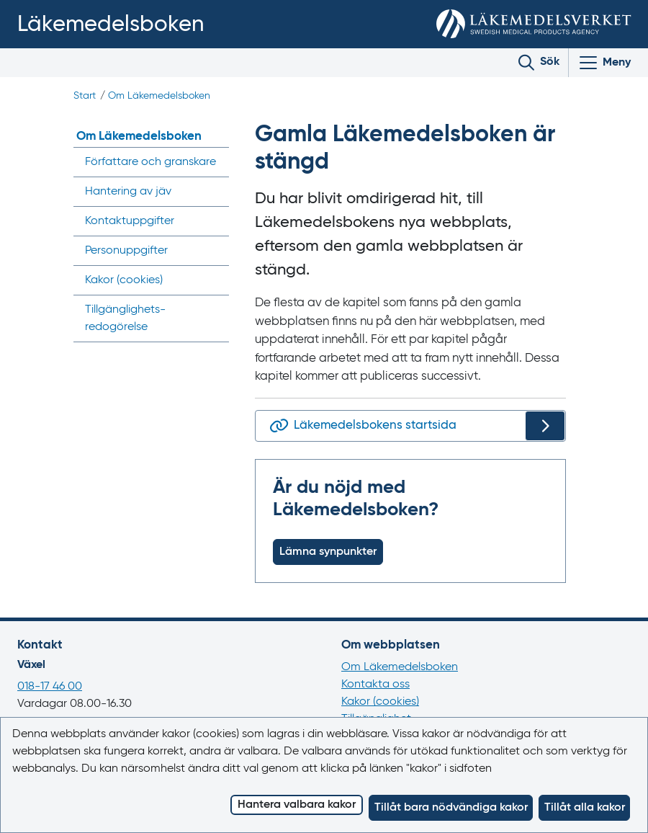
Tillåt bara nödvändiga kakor (451, 808)
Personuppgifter (126, 251)
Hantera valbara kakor (297, 805)
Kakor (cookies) (380, 702)
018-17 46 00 (49, 686)
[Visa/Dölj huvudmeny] (604, 62)
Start (84, 96)
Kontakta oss (375, 684)
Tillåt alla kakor (584, 808)
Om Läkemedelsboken (159, 96)
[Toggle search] (539, 62)
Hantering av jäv (128, 191)
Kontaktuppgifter (129, 221)
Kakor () (124, 280)
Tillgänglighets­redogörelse (125, 318)
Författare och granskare (150, 162)
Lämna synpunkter (328, 552)
